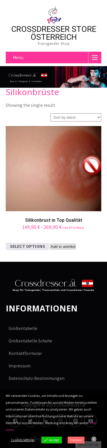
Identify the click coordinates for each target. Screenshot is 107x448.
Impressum (20, 366)
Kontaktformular (25, 353)
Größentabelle (23, 328)
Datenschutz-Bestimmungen (36, 378)
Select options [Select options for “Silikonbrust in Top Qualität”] (27, 246)
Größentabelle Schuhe (30, 341)
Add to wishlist (63, 246)
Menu (18, 57)
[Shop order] (76, 117)
